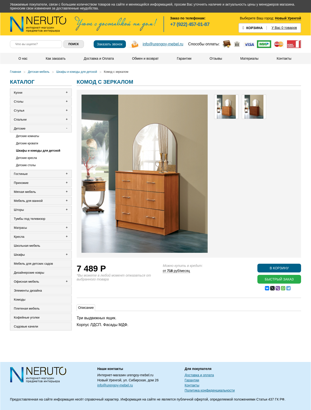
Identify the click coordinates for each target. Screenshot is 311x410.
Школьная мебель (27, 245)
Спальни (20, 119)
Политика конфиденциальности (210, 390)
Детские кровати (27, 143)
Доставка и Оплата (99, 58)
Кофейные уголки (27, 317)
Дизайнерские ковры (29, 272)
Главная (15, 72)
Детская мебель (38, 72)
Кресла (19, 236)
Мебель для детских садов (33, 263)
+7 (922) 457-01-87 (189, 24)
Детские (19, 128)
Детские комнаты (27, 136)
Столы (18, 101)
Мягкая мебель (25, 192)
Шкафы (19, 254)
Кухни (18, 92)
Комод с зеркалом (116, 72)
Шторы (19, 210)
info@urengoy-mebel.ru (163, 44)
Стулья (19, 110)
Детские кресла (26, 158)
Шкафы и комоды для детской (76, 72)
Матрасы (20, 228)
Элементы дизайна (28, 290)
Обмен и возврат (145, 58)
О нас (22, 58)
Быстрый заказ (279, 279)
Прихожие (21, 183)
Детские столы (26, 165)
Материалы (249, 58)
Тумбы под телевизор (29, 219)
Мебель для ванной (28, 201)
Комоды (19, 299)
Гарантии (184, 58)
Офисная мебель (26, 281)
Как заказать (55, 58)
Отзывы (216, 58)
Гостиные (21, 174)
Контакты (284, 58)
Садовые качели (26, 326)
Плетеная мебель (27, 308)
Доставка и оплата (199, 375)
